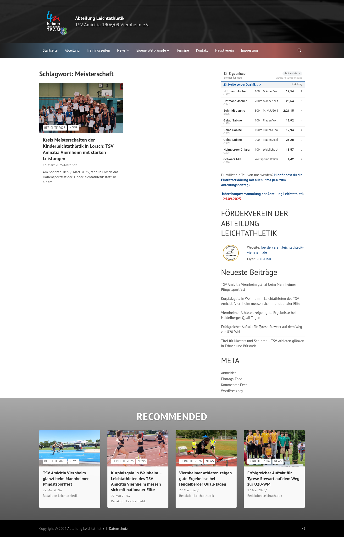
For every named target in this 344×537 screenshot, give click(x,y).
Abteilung (72, 50)
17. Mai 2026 (256, 490)
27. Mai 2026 (52, 490)
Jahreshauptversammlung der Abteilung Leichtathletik (263, 194)
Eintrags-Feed (231, 379)
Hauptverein (224, 50)
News (121, 50)
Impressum (249, 50)
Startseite (50, 50)
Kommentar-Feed (234, 385)
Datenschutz (118, 528)
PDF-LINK (264, 259)
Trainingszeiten (98, 50)
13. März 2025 (53, 165)
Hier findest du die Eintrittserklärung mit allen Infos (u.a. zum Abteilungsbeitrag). (261, 180)
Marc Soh (70, 165)
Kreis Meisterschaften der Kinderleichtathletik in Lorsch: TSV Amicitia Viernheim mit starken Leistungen (78, 149)
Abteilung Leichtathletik (99, 18)
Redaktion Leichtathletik (60, 495)
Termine (183, 50)
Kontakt (202, 50)
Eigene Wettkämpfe (151, 50)
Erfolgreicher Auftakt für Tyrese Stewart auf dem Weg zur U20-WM (273, 478)
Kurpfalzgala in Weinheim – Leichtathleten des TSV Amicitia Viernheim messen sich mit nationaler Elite (136, 481)
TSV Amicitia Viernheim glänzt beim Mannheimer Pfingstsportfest (66, 478)
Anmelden (229, 373)
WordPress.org (232, 391)
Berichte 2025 (54, 128)
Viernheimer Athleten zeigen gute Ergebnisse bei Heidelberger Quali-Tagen (205, 478)
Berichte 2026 (54, 461)
